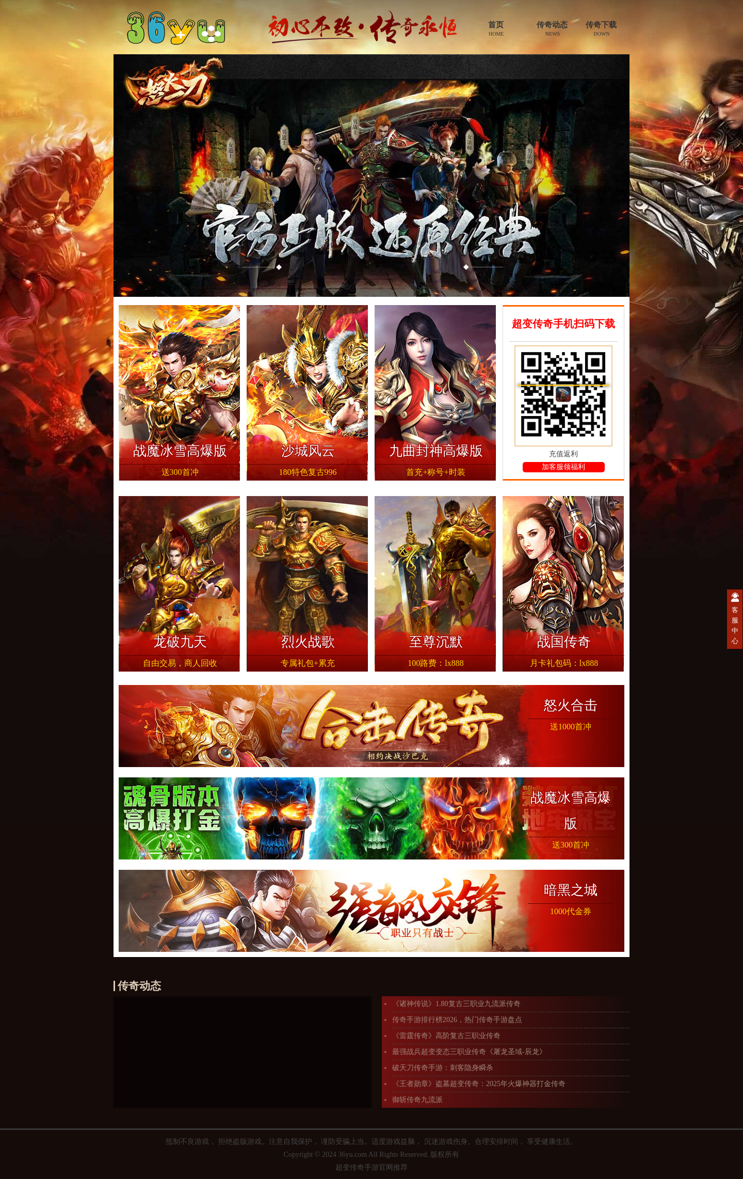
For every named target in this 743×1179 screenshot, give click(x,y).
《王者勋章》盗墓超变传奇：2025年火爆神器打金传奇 (479, 1084)
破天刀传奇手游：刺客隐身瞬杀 (442, 1068)
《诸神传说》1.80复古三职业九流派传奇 (456, 1004)
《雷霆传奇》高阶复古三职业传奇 (446, 1036)
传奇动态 (552, 29)
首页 (496, 29)
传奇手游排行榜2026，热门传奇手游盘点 (457, 1020)
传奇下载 (601, 29)
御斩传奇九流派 (417, 1100)
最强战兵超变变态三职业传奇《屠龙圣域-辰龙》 (469, 1052)
